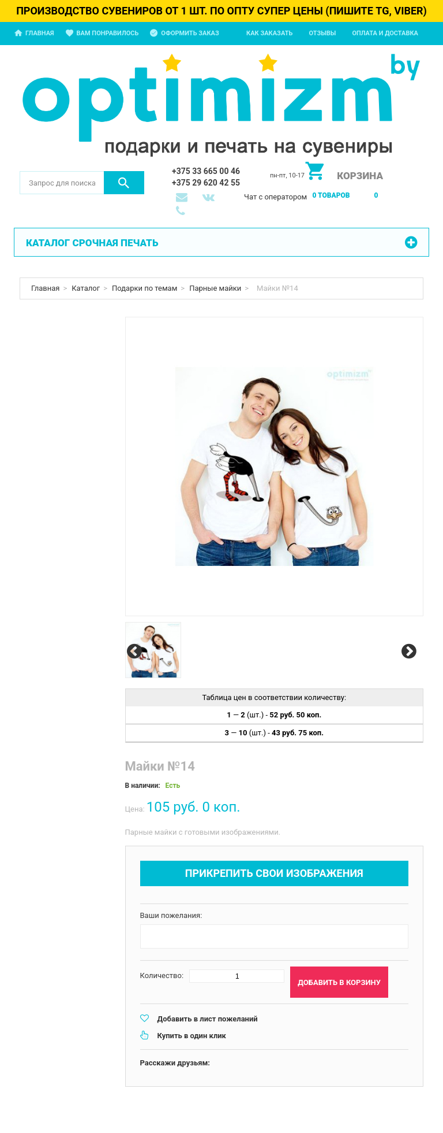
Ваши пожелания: (171, 915)
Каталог (86, 288)
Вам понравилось (108, 33)
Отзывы (322, 33)
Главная (39, 33)
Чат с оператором (275, 196)
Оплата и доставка (385, 33)
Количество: (162, 975)
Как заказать (269, 33)
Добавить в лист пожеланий (207, 1018)
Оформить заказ (190, 33)
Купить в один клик (191, 1035)
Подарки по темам (144, 288)
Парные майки (215, 288)
